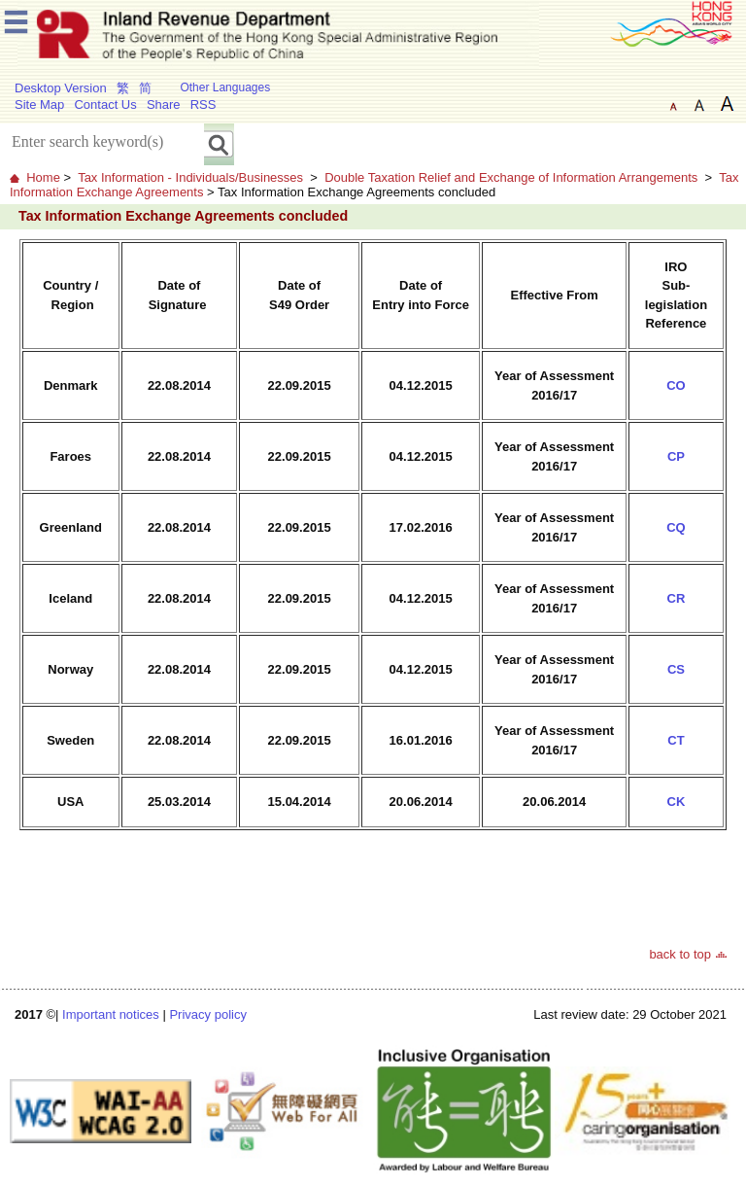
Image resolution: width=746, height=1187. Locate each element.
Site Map (39, 104)
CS (676, 669)
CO (676, 385)
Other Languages (225, 87)
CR (676, 598)
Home (43, 177)
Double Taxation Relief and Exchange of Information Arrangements (510, 177)
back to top (680, 954)
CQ (676, 527)
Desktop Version (61, 88)
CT (675, 740)
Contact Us (105, 104)
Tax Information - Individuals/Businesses (190, 177)
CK (676, 801)
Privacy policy (207, 1014)
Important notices (110, 1014)
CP (676, 456)
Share (164, 104)
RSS (203, 104)
